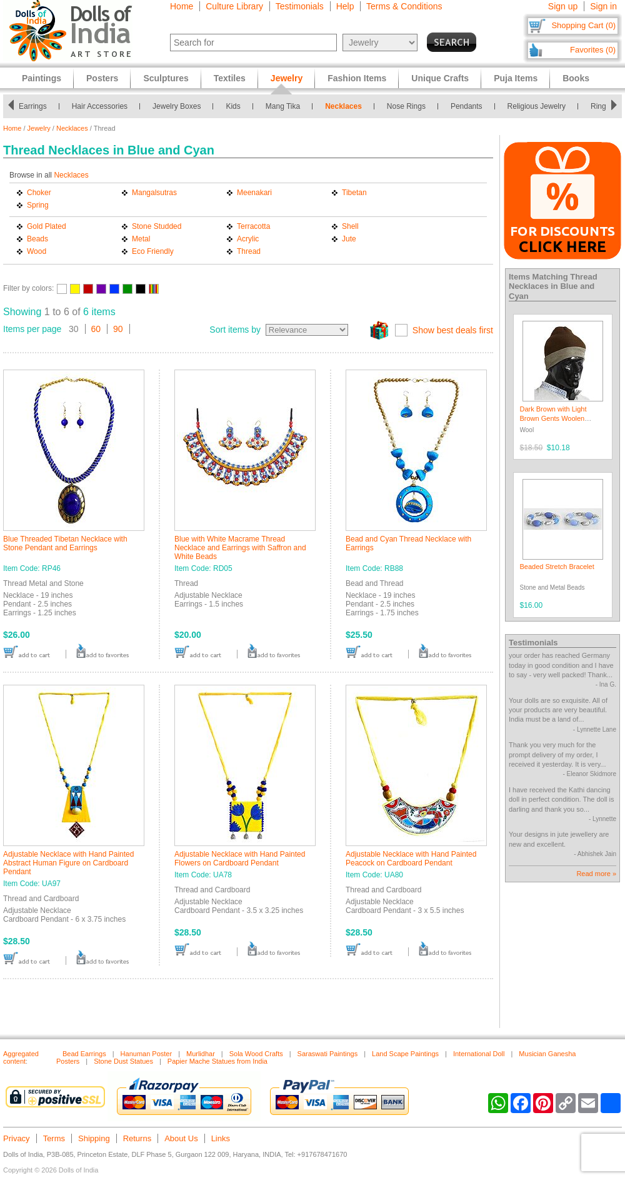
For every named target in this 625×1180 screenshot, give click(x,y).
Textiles (230, 78)
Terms (54, 1138)
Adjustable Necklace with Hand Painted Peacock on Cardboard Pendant (411, 858)
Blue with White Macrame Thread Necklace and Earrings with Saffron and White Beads (240, 548)
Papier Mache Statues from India (218, 1061)
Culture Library (234, 6)
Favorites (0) (593, 49)
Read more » (596, 873)
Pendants (470, 106)
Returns (137, 1138)
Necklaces (347, 106)
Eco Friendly (153, 251)
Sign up (563, 6)
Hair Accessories (103, 106)
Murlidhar (200, 1053)
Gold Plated (46, 226)
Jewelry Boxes (180, 106)
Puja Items (516, 78)
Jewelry (39, 128)
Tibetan (354, 192)
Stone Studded (156, 226)
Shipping (94, 1138)
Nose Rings (410, 106)
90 (118, 329)
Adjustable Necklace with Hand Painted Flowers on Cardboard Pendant (239, 858)
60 (96, 329)
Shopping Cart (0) (583, 25)
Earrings (36, 106)
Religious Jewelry (540, 106)
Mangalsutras (154, 192)
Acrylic (248, 238)
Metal (141, 238)
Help (345, 6)
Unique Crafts (440, 78)
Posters (102, 78)
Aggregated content (21, 1057)
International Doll (479, 1053)
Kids (236, 106)
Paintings (41, 78)
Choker (39, 192)
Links (220, 1138)
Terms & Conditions (404, 6)
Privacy (16, 1138)
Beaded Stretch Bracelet (557, 566)
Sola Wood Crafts (256, 1053)
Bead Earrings (84, 1053)
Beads (37, 238)
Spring (38, 205)
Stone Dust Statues (123, 1061)
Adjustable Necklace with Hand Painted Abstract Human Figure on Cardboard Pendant (68, 863)
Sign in (603, 6)
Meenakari (254, 192)
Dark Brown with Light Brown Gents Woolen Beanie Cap (553, 418)
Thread (249, 251)
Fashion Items (357, 78)
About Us (181, 1138)
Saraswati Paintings (328, 1053)
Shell (350, 226)
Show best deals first (452, 330)
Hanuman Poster (146, 1053)
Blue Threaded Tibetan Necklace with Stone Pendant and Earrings (65, 543)
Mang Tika (286, 106)
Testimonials (300, 6)
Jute (349, 238)
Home (181, 6)
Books (575, 78)
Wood (36, 251)
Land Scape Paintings (405, 1053)
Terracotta (253, 226)
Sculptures (165, 78)
